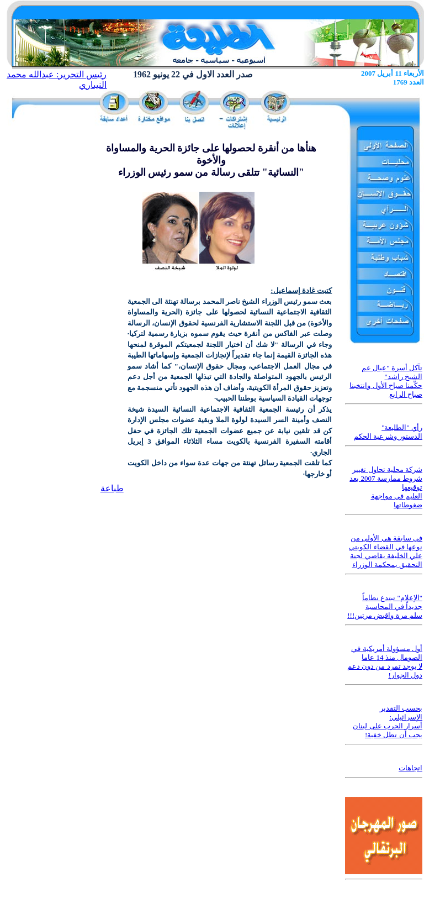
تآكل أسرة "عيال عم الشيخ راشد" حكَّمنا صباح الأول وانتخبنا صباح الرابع (385, 381)
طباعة (112, 488)
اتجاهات (410, 768)
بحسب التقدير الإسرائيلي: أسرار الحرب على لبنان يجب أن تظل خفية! (387, 721)
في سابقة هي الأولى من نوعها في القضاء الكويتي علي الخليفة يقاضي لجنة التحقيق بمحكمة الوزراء (385, 551)
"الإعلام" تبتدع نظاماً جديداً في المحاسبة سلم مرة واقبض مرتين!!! (384, 606)
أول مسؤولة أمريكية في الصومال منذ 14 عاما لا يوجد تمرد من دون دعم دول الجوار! (384, 661)
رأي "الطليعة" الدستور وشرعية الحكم (388, 431)
